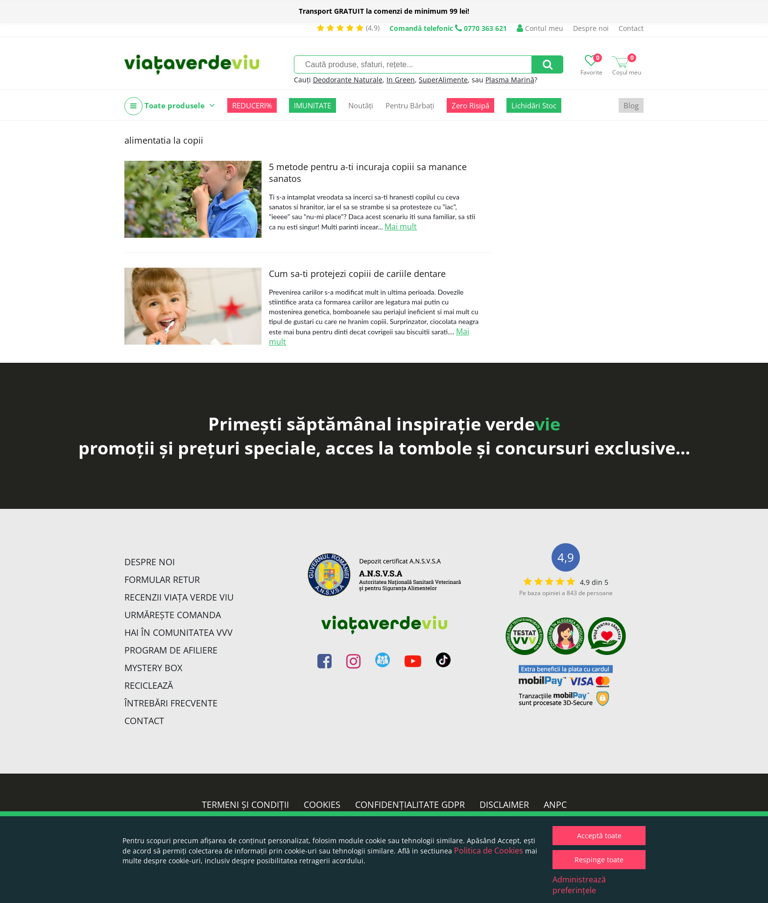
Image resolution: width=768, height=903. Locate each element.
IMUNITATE (312, 105)
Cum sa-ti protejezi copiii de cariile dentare (357, 273)
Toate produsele (169, 106)
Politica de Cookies (488, 850)
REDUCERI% (252, 105)
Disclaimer (504, 804)
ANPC (555, 804)
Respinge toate (599, 859)
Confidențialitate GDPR (410, 804)
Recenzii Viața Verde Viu (179, 597)
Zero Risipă (470, 105)
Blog (631, 105)
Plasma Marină (509, 79)
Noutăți (360, 105)
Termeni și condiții (245, 804)
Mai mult (400, 226)
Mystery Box (153, 668)
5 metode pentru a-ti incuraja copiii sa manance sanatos (368, 172)
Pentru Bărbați (409, 105)
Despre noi (591, 28)
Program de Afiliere (170, 650)
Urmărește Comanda (172, 615)
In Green (400, 79)
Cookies (322, 804)
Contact (631, 28)
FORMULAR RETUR (162, 579)
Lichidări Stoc (533, 105)
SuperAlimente (443, 79)
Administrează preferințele (579, 885)
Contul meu (540, 28)
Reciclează (148, 685)
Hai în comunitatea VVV (178, 632)
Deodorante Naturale (348, 79)
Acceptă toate (599, 835)
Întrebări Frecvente (170, 703)
